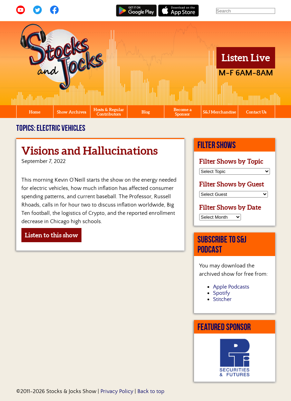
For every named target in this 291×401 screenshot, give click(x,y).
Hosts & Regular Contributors (109, 111)
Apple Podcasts (231, 287)
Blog (146, 112)
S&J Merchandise (219, 112)
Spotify (221, 293)
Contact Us (256, 112)
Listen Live (246, 57)
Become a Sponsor (183, 111)
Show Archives (71, 112)
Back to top (150, 391)
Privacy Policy (116, 391)
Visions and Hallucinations (89, 150)
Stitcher (222, 299)
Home (34, 112)
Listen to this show (51, 235)
